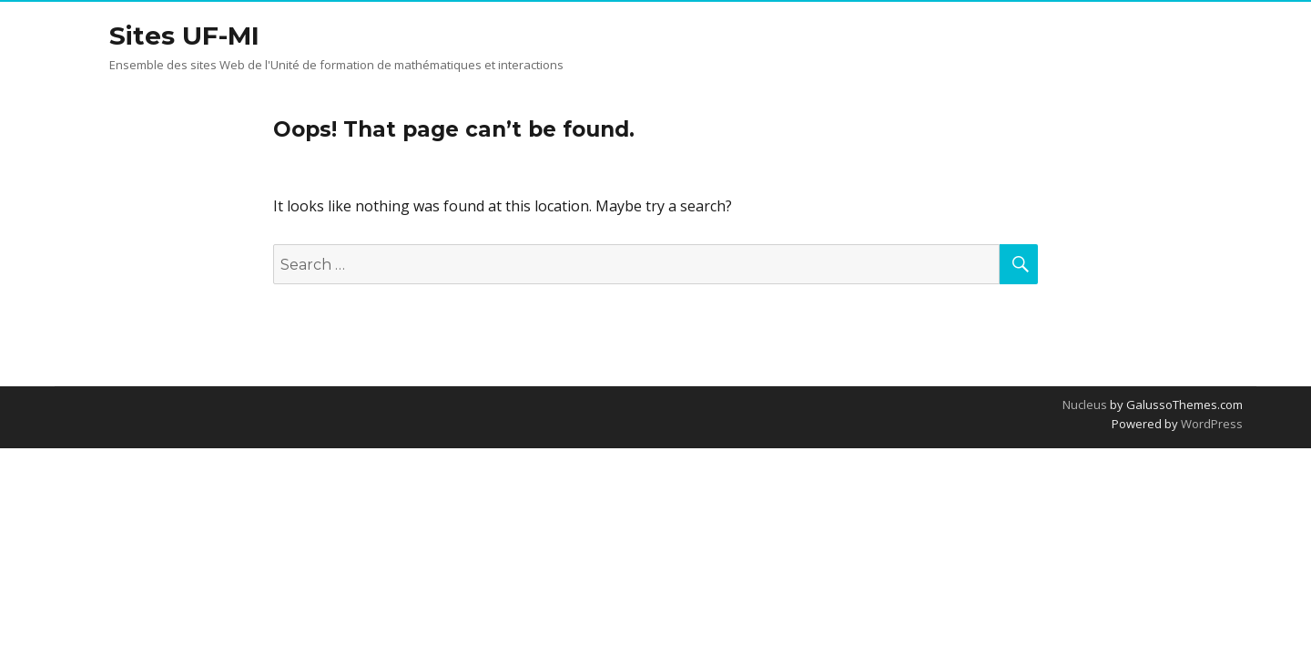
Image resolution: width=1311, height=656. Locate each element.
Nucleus (1084, 404)
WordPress (1210, 423)
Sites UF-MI (184, 35)
